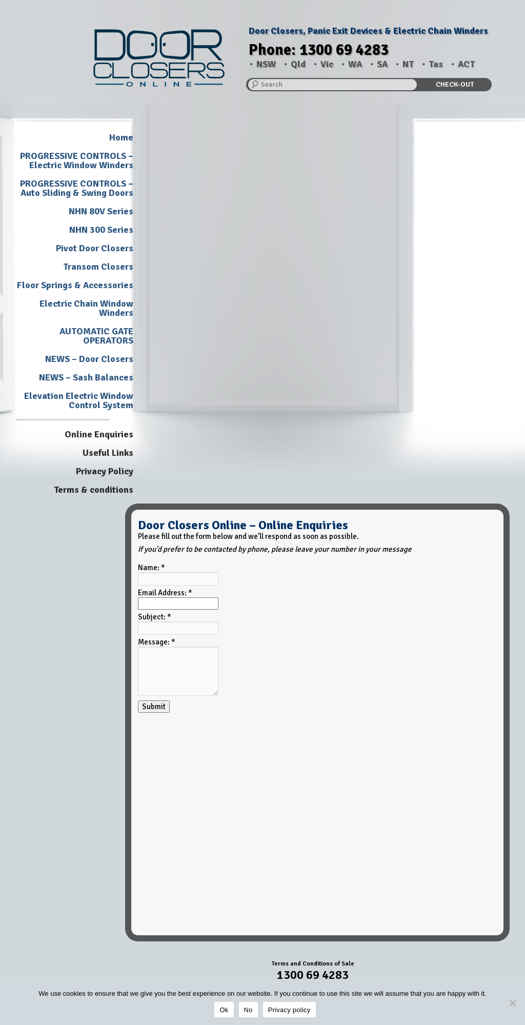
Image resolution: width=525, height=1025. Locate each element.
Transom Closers (98, 266)
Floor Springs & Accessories (75, 285)
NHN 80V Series (101, 211)
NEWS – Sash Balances (86, 377)
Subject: (154, 616)
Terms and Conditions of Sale (313, 964)
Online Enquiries (99, 434)
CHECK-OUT (455, 84)
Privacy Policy (104, 471)
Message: (156, 642)
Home (121, 137)
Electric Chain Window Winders (86, 308)
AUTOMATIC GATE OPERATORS (96, 336)
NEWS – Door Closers (89, 359)
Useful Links (108, 452)
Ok (223, 1010)
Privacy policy (289, 1010)
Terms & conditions (93, 489)
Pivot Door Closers (94, 248)
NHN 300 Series (101, 229)
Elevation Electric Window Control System (78, 400)
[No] (512, 1003)
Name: (151, 567)
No (248, 1010)
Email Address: (165, 592)
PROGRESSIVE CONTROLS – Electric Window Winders (76, 160)
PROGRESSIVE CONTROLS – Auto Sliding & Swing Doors (76, 188)
